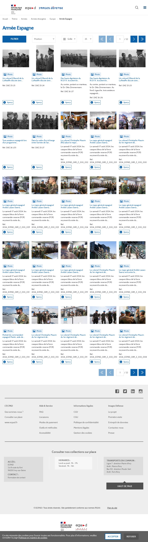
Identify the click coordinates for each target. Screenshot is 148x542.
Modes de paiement (48, 422)
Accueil (5, 19)
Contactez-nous (115, 427)
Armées (24, 19)
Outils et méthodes (48, 427)
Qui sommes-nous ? (14, 411)
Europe (53, 19)
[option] (44, 39)
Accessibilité (45, 432)
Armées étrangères (38, 19)
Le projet (112, 411)
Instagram (141, 391)
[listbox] (44, 39)
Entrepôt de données (118, 422)
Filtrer (14, 39)
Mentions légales (81, 427)
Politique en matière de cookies (32, 538)
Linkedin (133, 391)
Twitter (125, 391)
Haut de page (124, 486)
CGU (76, 417)
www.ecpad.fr (11, 422)
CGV (76, 411)
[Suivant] (133, 39)
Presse (111, 432)
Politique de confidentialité (86, 422)
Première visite (115, 417)
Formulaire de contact (16, 477)
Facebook (117, 391)
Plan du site (112, 508)
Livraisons (44, 417)
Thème (14, 19)
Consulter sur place (13, 417)
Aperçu (8, 102)
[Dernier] (142, 39)
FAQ (41, 411)
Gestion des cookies (83, 432)
